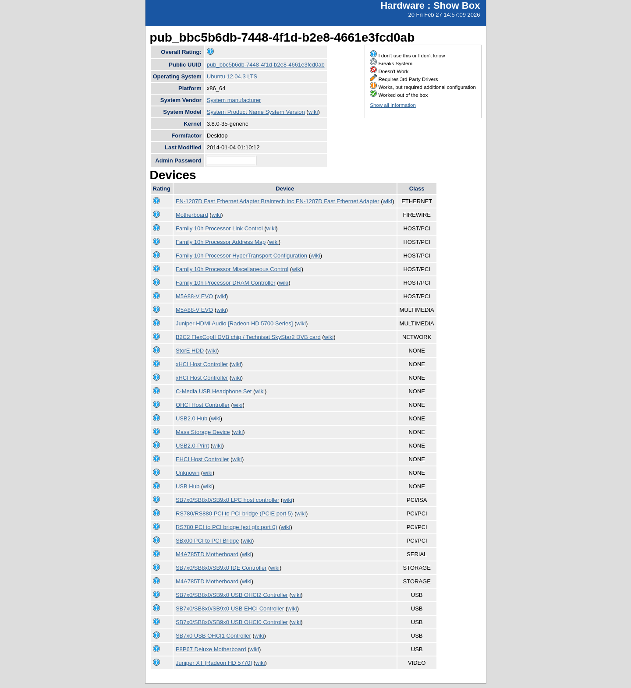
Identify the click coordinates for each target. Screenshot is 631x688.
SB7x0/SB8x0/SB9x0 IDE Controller (221, 568)
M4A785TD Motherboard (207, 554)
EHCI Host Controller (202, 459)
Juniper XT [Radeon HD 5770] (214, 663)
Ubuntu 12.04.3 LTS (232, 76)
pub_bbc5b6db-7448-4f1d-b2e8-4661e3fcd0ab (266, 64)
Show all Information (393, 105)
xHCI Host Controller (202, 364)
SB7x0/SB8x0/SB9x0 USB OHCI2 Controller (232, 595)
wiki (313, 112)
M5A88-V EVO (194, 296)
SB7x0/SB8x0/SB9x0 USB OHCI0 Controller (232, 622)
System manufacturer (234, 100)
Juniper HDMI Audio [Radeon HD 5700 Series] (234, 323)
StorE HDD (190, 350)
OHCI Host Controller (203, 405)
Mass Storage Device (203, 432)
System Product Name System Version (256, 112)
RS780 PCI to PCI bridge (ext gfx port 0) (226, 527)
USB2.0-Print (192, 445)
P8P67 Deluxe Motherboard (211, 649)
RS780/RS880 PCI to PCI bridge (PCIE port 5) (234, 513)
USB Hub (187, 486)
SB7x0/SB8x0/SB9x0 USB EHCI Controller (230, 608)
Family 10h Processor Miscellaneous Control (232, 269)
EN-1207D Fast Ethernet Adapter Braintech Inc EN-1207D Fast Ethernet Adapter (277, 201)
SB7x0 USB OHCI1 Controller (213, 635)
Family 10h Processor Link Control (219, 228)
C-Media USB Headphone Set (214, 391)
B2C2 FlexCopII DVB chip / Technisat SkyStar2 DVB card (248, 337)
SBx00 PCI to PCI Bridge (207, 540)
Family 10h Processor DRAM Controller (226, 282)
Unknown (187, 472)
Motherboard (192, 215)
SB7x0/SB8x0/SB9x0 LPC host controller (227, 500)
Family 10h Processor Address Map (221, 242)
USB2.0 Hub (191, 418)
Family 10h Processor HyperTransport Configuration (241, 255)
